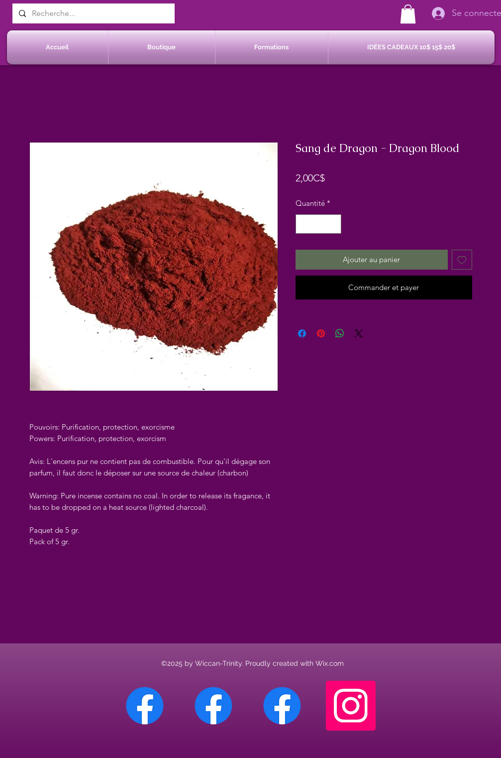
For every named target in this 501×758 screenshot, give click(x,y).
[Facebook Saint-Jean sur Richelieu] (282, 706)
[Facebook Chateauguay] (145, 706)
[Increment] (333, 224)
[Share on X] (359, 333)
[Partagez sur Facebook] (302, 333)
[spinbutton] (318, 224)
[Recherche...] (92, 13)
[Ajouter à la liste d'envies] (462, 260)
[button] (408, 13)
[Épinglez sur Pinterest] (321, 333)
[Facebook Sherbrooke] (213, 706)
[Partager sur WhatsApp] (340, 333)
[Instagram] (351, 706)
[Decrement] (303, 224)
